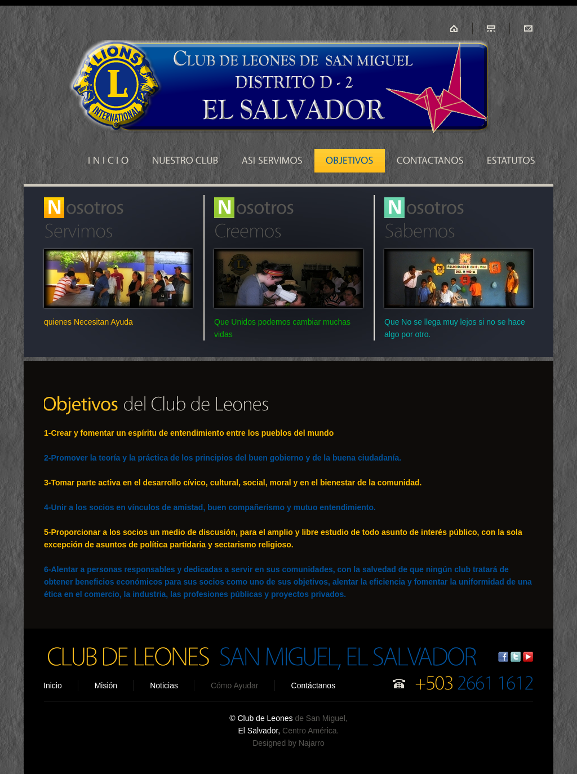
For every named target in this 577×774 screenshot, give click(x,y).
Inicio (52, 685)
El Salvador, (259, 730)
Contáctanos (313, 685)
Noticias (164, 685)
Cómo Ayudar (235, 685)
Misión (106, 685)
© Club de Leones (262, 718)
